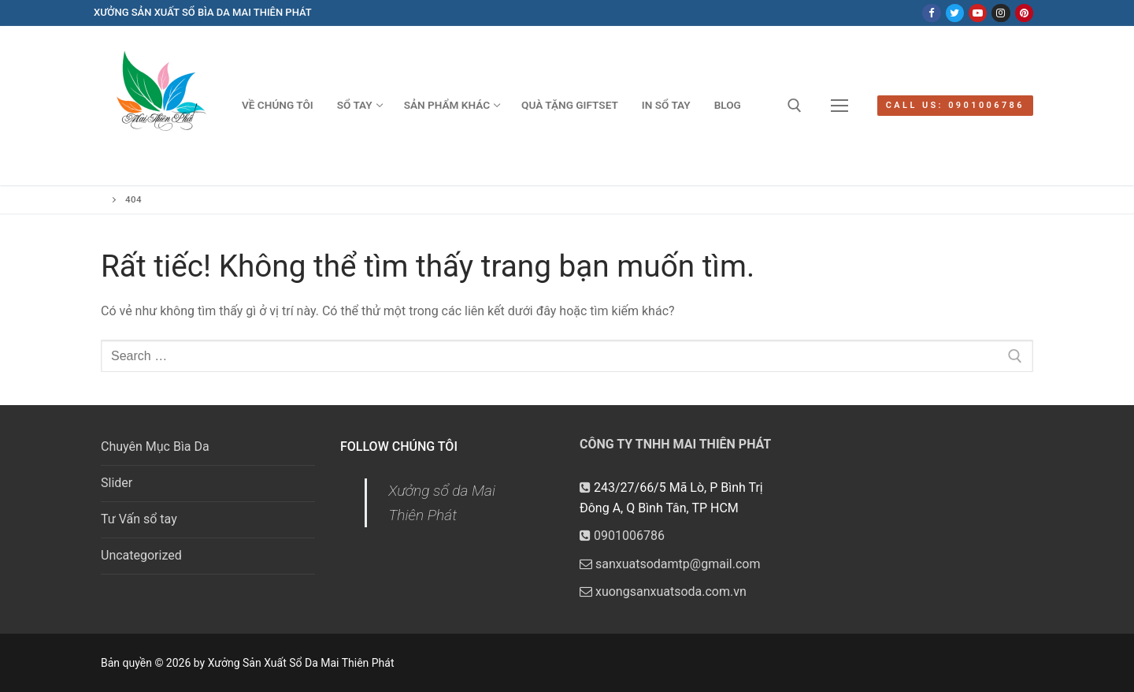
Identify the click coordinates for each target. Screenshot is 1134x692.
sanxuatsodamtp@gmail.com (670, 563)
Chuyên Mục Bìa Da (155, 446)
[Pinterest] (1024, 13)
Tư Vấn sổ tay (139, 519)
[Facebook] (931, 13)
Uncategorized (141, 555)
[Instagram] (1000, 13)
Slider (116, 482)
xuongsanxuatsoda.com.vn (663, 591)
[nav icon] (839, 105)
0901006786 (622, 535)
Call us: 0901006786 (955, 105)
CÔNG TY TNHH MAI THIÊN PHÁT (675, 444)
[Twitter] (955, 13)
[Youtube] (978, 13)
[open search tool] (795, 106)
